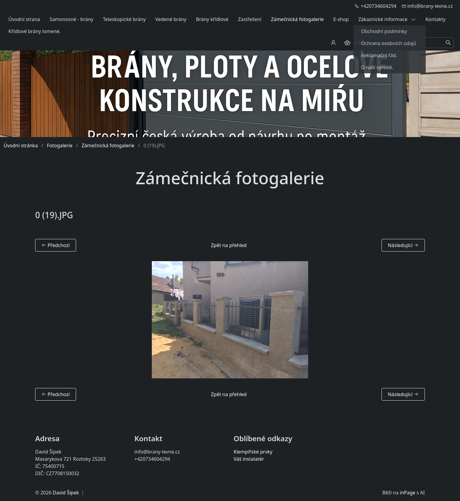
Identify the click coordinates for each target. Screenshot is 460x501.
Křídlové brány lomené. (34, 31)
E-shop (341, 19)
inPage (408, 492)
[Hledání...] (406, 42)
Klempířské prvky (253, 451)
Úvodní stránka (21, 145)
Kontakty (435, 19)
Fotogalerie (59, 145)
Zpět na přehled (229, 245)
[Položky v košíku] (347, 42)
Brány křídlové (212, 19)
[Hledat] (448, 42)
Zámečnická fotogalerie (297, 19)
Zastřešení (250, 19)
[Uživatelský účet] (333, 42)
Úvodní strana (24, 19)
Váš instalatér (249, 459)
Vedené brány (170, 19)
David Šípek (66, 492)
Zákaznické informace (387, 19)
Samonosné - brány (71, 19)
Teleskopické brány (124, 19)
